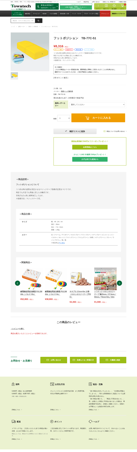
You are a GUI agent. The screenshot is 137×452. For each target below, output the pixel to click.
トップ (13, 26)
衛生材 (44, 13)
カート (122, 8)
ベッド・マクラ (76, 13)
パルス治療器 (53, 13)
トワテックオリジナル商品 (17, 13)
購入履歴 (114, 8)
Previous (17, 283)
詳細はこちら (16, 378)
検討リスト (106, 8)
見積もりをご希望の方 (109, 2)
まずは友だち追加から (89, 159)
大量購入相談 (122, 2)
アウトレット (105, 13)
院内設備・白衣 (64, 13)
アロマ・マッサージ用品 (91, 13)
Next (119, 283)
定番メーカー (21, 26)
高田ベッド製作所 (33, 26)
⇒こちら (62, 243)
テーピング (36, 13)
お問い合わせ (96, 2)
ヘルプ (78, 2)
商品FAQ (86, 2)
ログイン (98, 8)
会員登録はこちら (90, 147)
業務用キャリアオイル (118, 13)
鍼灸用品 (27, 13)
